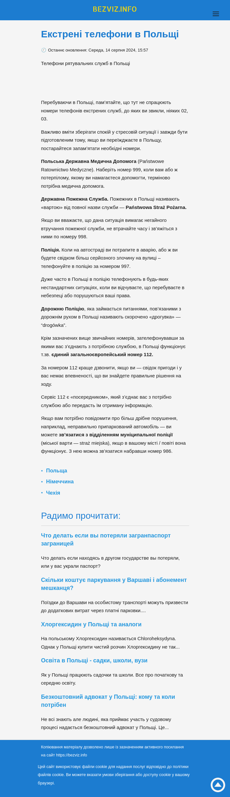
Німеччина (60, 481)
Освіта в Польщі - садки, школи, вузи (94, 660)
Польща (56, 470)
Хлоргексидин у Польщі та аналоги (91, 624)
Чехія (53, 493)
